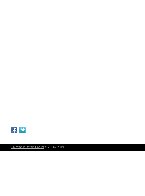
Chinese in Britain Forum (27, 147)
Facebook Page (14, 130)
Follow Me (22, 130)
